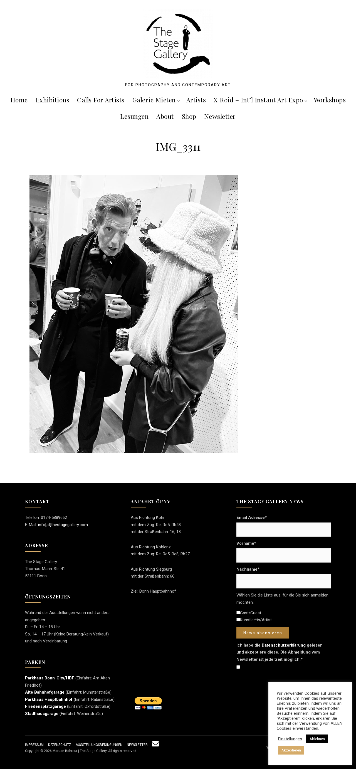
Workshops (330, 99)
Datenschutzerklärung (284, 645)
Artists (196, 99)
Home (19, 99)
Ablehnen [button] (317, 739)
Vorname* (246, 543)
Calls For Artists (101, 99)
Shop (189, 116)
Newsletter (220, 116)
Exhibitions (53, 99)
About (165, 116)
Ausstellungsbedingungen (99, 745)
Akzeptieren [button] (291, 750)
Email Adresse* (251, 517)
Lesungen (134, 116)
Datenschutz (59, 745)
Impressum (34, 745)
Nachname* (247, 569)
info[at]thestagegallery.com (63, 524)
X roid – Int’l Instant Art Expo (260, 99)
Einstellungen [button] (290, 738)
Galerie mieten (156, 99)
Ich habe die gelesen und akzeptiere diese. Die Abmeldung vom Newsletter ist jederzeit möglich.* (279, 652)
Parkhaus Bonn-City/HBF (49, 678)
